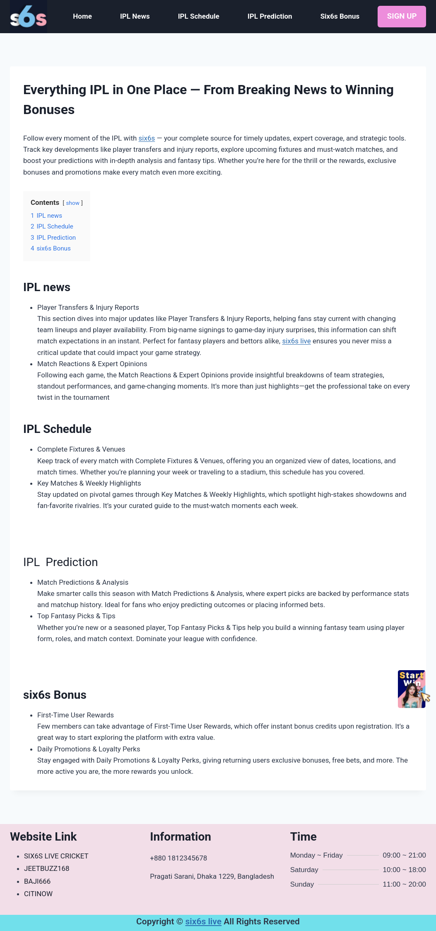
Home (82, 16)
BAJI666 (37, 881)
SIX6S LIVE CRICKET (56, 856)
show (72, 202)
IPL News (135, 16)
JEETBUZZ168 (47, 868)
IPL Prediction (270, 16)
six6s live (296, 341)
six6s (147, 138)
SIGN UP (402, 16)
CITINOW (38, 894)
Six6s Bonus (340, 16)
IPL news (46, 287)
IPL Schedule (198, 16)
